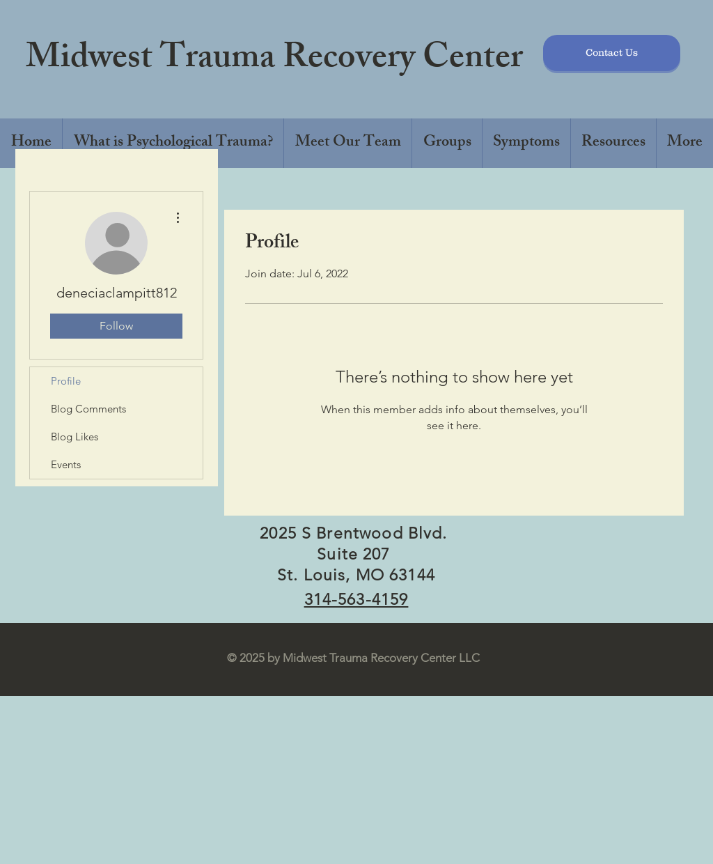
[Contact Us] (611, 53)
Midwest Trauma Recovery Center (274, 61)
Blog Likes (74, 436)
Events (66, 464)
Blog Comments (88, 408)
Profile (66, 380)
